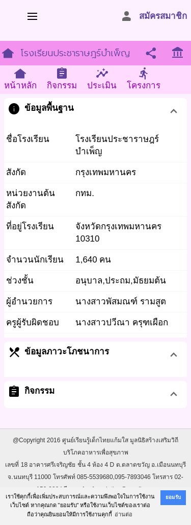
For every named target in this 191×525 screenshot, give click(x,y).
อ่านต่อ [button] (123, 514)
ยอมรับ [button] (173, 497)
